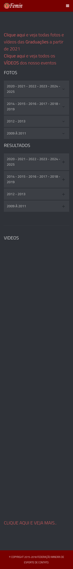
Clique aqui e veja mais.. (30, 522)
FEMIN (13, 6)
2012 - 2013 (36, 121)
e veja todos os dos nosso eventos (30, 59)
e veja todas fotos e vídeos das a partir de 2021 (34, 41)
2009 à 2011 (36, 133)
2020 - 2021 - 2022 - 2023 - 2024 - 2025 (36, 89)
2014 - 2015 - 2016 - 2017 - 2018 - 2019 (36, 106)
